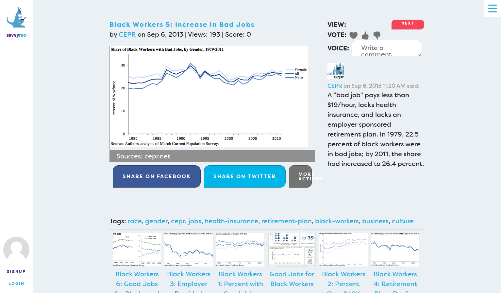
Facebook (157, 176)
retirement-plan (286, 221)
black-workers (337, 221)
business (375, 221)
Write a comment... (387, 48)
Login (16, 283)
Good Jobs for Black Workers (292, 279)
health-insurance (231, 221)
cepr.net (157, 156)
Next (407, 23)
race (135, 221)
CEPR (127, 34)
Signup (16, 271)
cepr (178, 221)
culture (403, 221)
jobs (194, 221)
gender (156, 221)
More (305, 176)
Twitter (244, 176)
